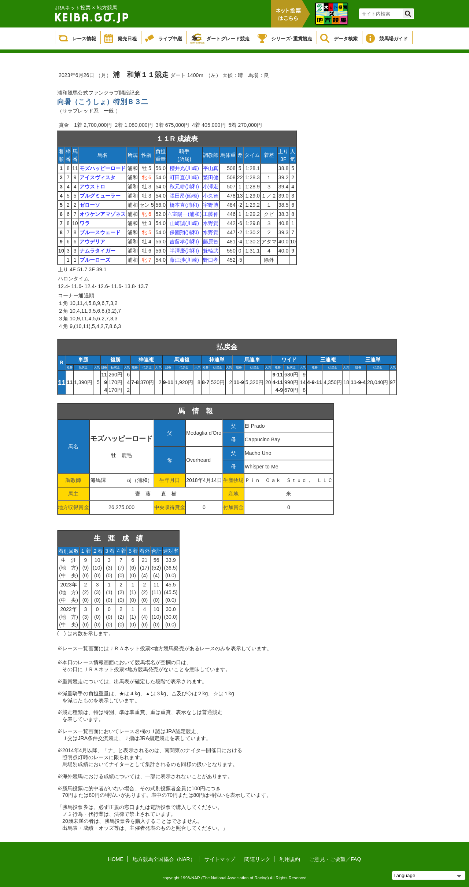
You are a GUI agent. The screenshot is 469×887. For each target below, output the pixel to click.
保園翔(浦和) (184, 232)
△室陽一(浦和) (184, 214)
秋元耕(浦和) (184, 186)
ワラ (85, 223)
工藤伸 (210, 214)
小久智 (210, 196)
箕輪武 (210, 251)
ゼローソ (90, 205)
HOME (115, 859)
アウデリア (93, 241)
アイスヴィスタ (98, 177)
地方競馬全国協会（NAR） (164, 859)
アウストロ (93, 186)
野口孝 (210, 260)
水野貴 (210, 223)
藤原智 (210, 241)
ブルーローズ (95, 260)
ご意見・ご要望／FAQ (335, 859)
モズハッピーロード (103, 168)
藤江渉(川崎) (184, 260)
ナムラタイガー (98, 251)
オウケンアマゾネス (103, 214)
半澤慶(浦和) (184, 251)
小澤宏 (210, 186)
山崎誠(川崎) (184, 223)
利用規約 (290, 859)
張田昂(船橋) (184, 196)
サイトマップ (220, 859)
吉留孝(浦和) (184, 241)
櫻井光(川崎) (184, 168)
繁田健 (210, 177)
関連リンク (257, 859)
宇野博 (210, 205)
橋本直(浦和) (184, 205)
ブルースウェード (100, 232)
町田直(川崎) (184, 177)
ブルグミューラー (100, 196)
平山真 (210, 168)
